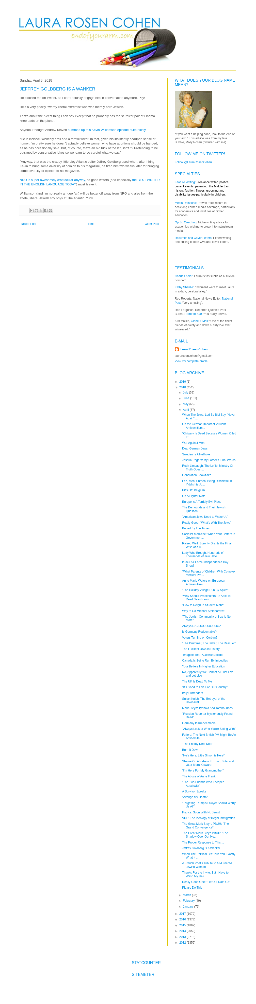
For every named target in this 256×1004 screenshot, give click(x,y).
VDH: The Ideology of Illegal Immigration (208, 818)
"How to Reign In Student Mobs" (203, 605)
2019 (183, 381)
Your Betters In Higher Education (203, 666)
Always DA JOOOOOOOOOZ (201, 626)
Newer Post (28, 224)
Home (91, 224)
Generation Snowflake (196, 475)
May (186, 404)
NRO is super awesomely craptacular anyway (52, 180)
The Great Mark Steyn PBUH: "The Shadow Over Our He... (205, 834)
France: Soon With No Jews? (201, 812)
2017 (183, 913)
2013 (183, 937)
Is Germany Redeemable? (199, 631)
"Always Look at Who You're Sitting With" (209, 729)
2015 (183, 925)
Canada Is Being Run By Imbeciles (205, 660)
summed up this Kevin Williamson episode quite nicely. (108, 130)
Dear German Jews (195, 448)
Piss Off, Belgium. (194, 490)
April (186, 410)
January (188, 906)
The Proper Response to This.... (203, 842)
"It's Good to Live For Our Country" (205, 687)
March (187, 895)
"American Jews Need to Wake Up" (205, 517)
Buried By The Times (195, 528)
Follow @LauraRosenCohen (193, 162)
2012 (183, 942)
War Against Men (193, 443)
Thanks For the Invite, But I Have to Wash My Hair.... (205, 874)
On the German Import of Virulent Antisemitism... (204, 425)
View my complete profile (191, 361)
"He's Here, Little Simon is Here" (203, 755)
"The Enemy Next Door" (197, 744)
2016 (183, 919)
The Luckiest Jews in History (201, 649)
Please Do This (192, 887)
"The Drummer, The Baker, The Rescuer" (209, 643)
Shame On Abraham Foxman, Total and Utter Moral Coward (208, 763)
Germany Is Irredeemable (199, 723)
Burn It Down (190, 750)
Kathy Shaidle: (184, 287)
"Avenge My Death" (195, 797)
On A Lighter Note (194, 496)
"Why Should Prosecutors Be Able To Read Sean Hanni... (206, 597)
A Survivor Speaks (194, 791)
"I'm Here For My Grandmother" (203, 770)
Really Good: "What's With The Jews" (206, 522)
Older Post (152, 224)
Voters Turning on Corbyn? (199, 637)
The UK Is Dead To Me (197, 681)
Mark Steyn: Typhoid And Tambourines (207, 708)
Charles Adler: (184, 276)
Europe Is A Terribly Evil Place (201, 501)
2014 (183, 931)
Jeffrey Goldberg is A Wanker (201, 848)
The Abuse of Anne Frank (198, 776)
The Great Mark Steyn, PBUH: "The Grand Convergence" (205, 825)
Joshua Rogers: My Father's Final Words (209, 460)
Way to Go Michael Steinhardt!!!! (203, 611)
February (189, 900)
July (186, 392)
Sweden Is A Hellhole (196, 454)
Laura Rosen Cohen (194, 349)
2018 (183, 387)
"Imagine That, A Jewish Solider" (203, 655)
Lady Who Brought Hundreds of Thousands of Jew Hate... (203, 554)
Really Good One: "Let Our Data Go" (206, 882)
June (186, 398)
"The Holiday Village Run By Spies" (205, 590)
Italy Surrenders (192, 693)
